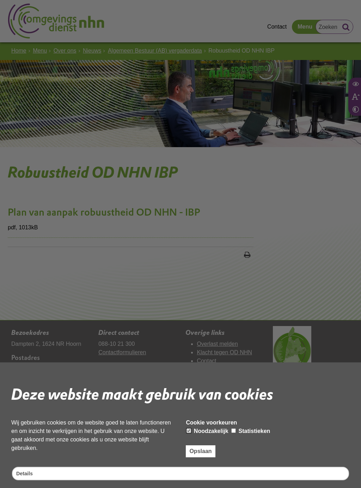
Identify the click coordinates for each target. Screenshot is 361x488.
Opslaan (200, 450)
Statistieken (250, 430)
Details (25, 473)
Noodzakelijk (207, 430)
